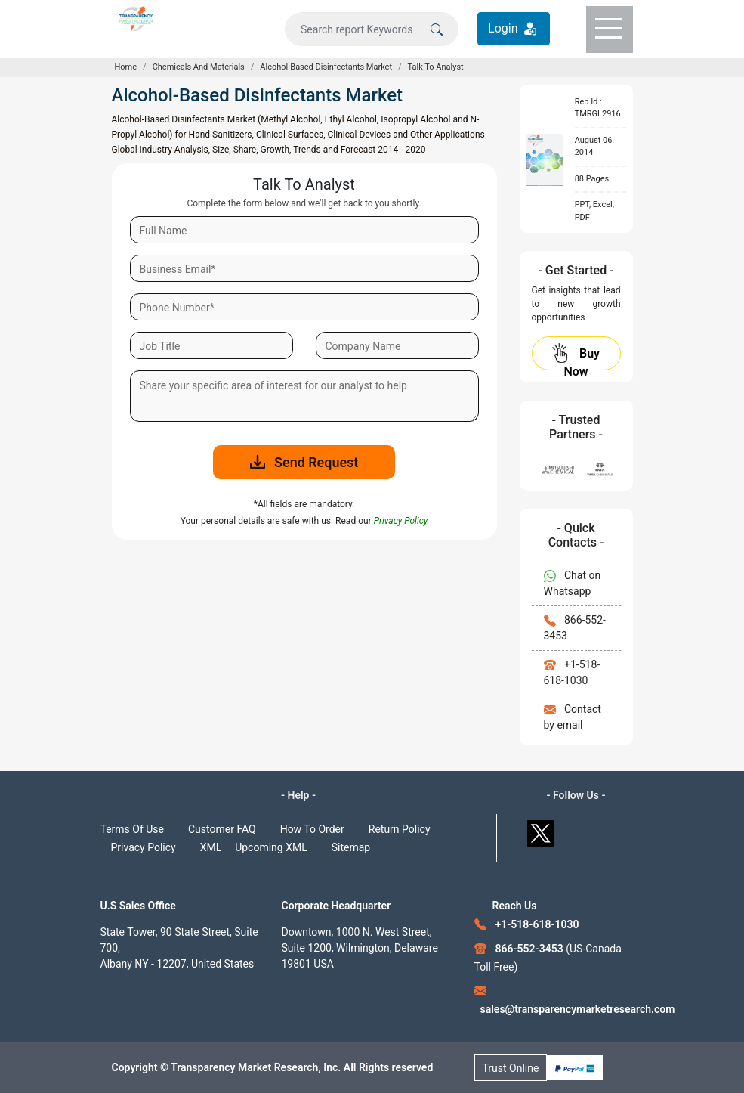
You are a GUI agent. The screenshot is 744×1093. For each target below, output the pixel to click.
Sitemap (351, 847)
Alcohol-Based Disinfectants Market (326, 67)
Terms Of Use (132, 829)
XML (211, 847)
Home (126, 67)
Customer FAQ (222, 829)
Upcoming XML (271, 847)
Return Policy (400, 829)
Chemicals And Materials (199, 67)
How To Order (312, 829)
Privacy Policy (143, 847)
